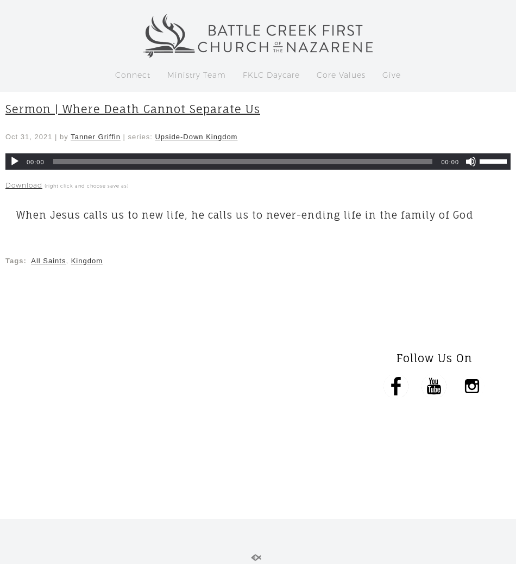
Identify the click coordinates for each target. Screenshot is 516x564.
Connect (132, 75)
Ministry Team (196, 75)
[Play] (14, 161)
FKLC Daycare (271, 75)
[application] (258, 161)
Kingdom (87, 261)
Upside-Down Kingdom (196, 137)
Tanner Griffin (96, 137)
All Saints (48, 261)
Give (391, 75)
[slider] (243, 161)
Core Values (341, 75)
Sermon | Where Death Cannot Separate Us (132, 109)
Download (23, 185)
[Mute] (470, 161)
